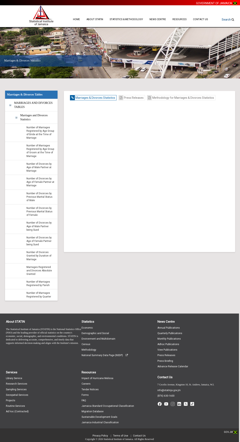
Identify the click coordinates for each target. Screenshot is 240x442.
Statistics (88, 322)
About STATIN (94, 19)
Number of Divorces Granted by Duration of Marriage (38, 256)
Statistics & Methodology (126, 19)
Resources (179, 19)
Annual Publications (168, 327)
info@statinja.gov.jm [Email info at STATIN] (169, 390)
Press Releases (131, 97)
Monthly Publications (169, 338)
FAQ (84, 400)
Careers (86, 383)
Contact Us (200, 19)
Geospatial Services (17, 395)
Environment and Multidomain (98, 338)
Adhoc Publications (168, 344)
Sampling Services (16, 389)
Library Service (14, 378)
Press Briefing (165, 361)
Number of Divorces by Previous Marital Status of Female (39, 211)
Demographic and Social (95, 333)
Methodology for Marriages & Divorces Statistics (180, 97)
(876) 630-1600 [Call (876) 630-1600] (166, 395)
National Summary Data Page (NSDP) (105, 355)
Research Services (16, 383)
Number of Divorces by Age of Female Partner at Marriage (40, 182)
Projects (10, 400)
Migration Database (93, 411)
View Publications (167, 349)
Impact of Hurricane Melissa (97, 378)
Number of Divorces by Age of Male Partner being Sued (39, 226)
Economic (87, 327)
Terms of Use (120, 435)
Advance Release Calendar (172, 366)
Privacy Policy (100, 435)
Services (11, 372)
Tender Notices (90, 389)
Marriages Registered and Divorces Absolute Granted (39, 270)
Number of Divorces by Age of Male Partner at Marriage (39, 167)
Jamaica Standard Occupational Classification (108, 406)
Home (76, 19)
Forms (85, 395)
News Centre (157, 19)
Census (86, 344)
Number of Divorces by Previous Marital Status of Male (39, 197)
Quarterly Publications (169, 333)
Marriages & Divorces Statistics (92, 97)
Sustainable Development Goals (99, 417)
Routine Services (15, 406)
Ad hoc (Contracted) (17, 411)
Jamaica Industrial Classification (100, 422)
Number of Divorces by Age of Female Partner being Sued (39, 241)
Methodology (89, 349)
